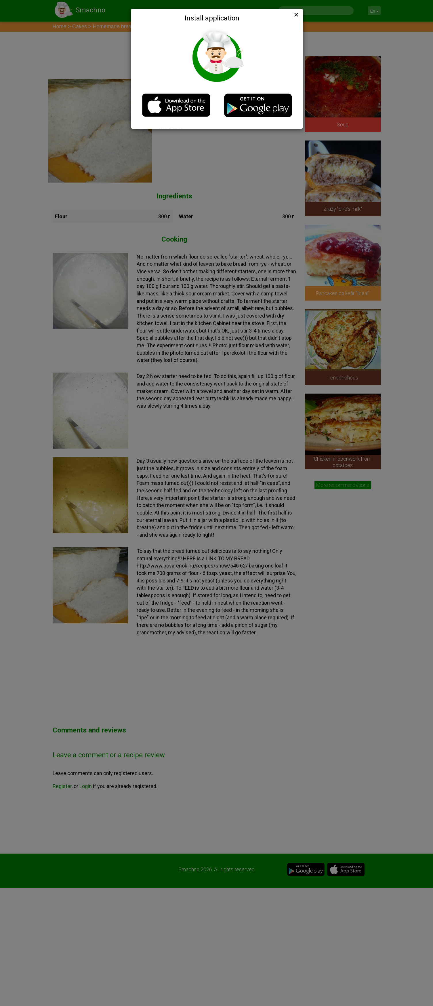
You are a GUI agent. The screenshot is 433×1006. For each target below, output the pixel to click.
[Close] (295, 14)
